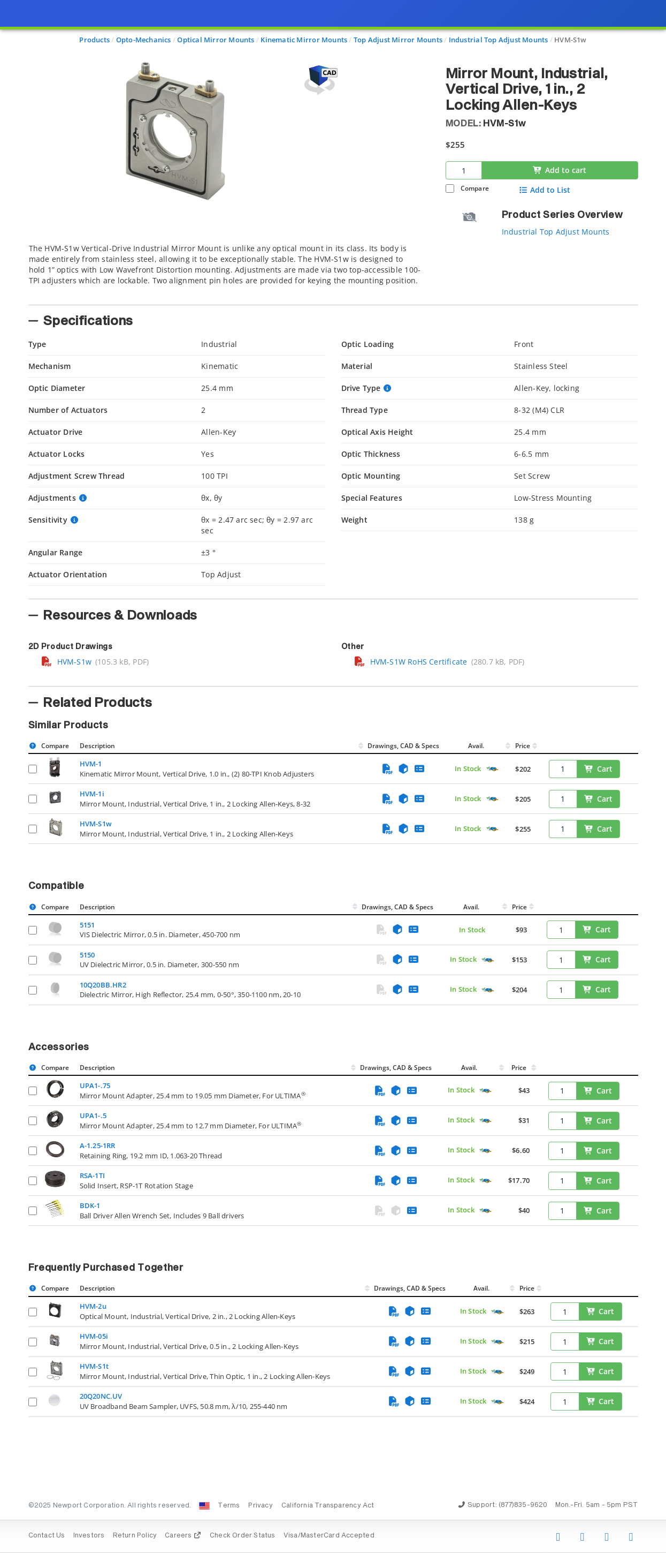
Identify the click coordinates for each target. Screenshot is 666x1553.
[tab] (229, 271)
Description (97, 745)
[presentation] (333, 776)
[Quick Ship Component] (492, 769)
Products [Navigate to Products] (94, 39)
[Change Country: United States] (204, 1506)
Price (522, 745)
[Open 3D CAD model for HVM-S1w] (319, 80)
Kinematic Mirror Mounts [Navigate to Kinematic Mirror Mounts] (304, 39)
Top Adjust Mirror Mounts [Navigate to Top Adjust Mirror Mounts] (398, 39)
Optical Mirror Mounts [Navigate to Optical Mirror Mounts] (215, 39)
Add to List (544, 190)
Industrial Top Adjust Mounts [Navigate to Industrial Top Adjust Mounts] (498, 39)
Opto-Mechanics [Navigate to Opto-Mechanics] (143, 39)
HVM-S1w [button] (504, 123)
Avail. (477, 745)
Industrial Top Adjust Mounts (556, 232)
